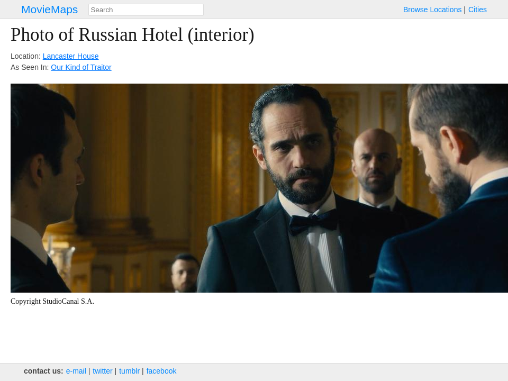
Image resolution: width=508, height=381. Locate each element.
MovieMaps (49, 9)
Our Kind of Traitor (81, 67)
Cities (477, 9)
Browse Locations (432, 9)
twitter (102, 371)
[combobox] (146, 10)
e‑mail (76, 371)
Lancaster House (71, 56)
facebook (162, 371)
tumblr (129, 371)
